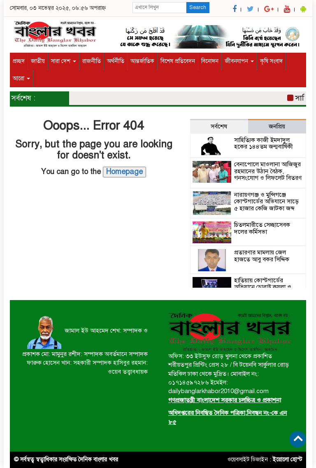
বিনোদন (209, 61)
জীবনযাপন (239, 61)
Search (197, 7)
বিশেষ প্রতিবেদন (177, 61)
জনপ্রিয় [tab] (277, 126)
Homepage (124, 171)
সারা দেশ (63, 61)
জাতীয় (38, 61)
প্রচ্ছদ (19, 61)
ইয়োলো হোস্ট (287, 459)
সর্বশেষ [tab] (219, 126)
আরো (21, 78)
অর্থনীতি (115, 61)
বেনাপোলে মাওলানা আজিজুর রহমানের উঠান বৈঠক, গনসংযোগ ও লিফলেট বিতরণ (268, 171)
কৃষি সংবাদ (271, 61)
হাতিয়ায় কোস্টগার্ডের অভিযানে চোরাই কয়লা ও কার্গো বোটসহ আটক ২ (262, 287)
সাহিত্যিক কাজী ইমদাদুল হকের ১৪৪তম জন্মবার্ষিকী (263, 143)
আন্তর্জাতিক (142, 61)
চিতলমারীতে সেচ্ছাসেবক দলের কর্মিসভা (262, 228)
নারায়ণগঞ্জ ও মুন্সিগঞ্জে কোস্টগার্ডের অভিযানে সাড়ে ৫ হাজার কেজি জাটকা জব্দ (266, 201)
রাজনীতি (91, 61)
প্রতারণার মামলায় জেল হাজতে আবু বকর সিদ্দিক (261, 256)
